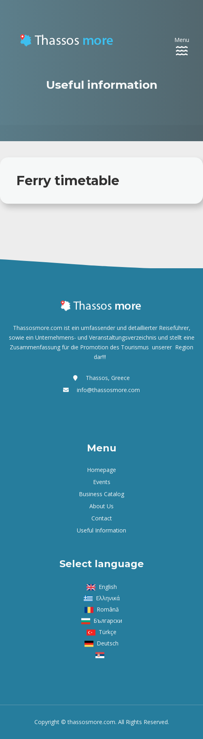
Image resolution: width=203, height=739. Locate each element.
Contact (101, 518)
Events (101, 482)
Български (107, 620)
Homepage (101, 470)
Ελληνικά (108, 598)
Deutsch (107, 643)
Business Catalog (101, 494)
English (108, 587)
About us (101, 506)
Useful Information (101, 530)
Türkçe (107, 632)
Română (108, 609)
